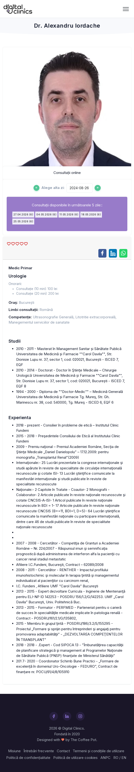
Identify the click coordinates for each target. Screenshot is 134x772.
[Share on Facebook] (102, 253)
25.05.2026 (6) (23, 221)
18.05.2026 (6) (91, 214)
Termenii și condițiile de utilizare (98, 751)
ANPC (105, 757)
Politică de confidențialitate (28, 757)
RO (115, 757)
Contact (63, 751)
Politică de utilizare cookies (75, 757)
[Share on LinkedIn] (113, 253)
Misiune (14, 751)
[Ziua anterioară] (37, 188)
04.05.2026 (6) (46, 214)
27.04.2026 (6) (23, 214)
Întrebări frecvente (39, 751)
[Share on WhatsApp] (123, 253)
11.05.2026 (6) (69, 214)
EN (123, 757)
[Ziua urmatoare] (98, 188)
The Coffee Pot (83, 739)
